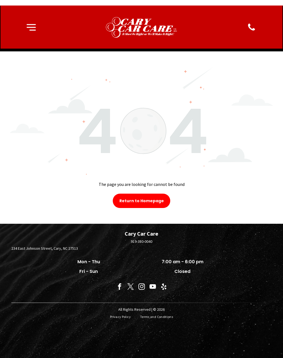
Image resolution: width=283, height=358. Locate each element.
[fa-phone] (251, 30)
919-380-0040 (141, 241)
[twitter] (130, 287)
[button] (31, 27)
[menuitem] (121, 317)
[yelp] (164, 287)
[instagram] (141, 287)
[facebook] (119, 287)
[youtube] (153, 287)
